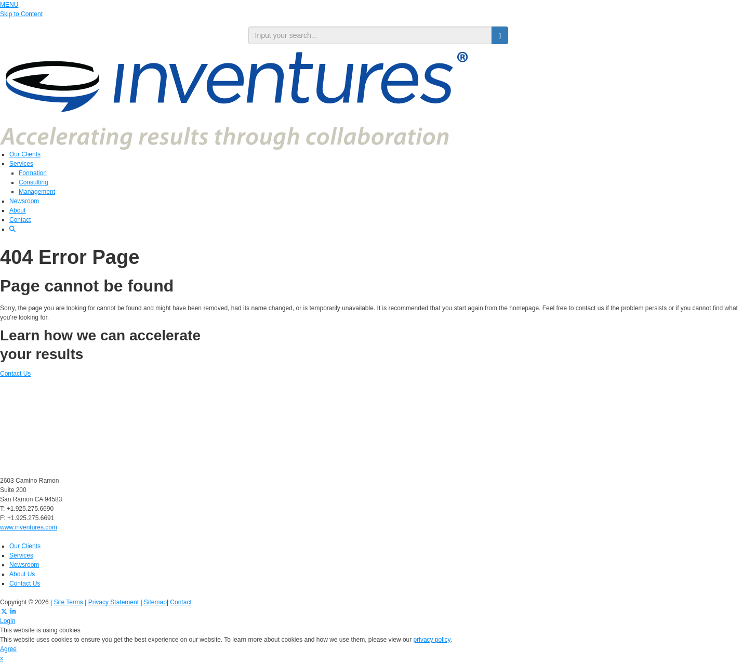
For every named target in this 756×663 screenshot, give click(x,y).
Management (37, 191)
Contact (20, 219)
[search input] (370, 35)
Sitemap (155, 602)
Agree (8, 649)
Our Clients (25, 154)
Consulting (33, 182)
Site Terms (68, 602)
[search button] (500, 35)
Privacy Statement (113, 602)
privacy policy (432, 639)
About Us (22, 574)
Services (21, 163)
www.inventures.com (28, 527)
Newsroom (24, 201)
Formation (33, 173)
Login (7, 621)
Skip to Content (21, 14)
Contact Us (15, 373)
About (17, 210)
